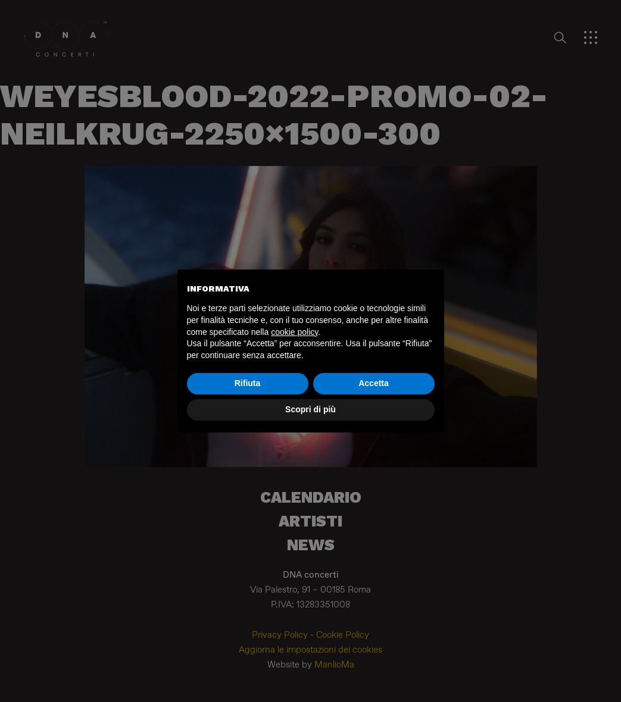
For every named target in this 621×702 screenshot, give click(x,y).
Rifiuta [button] (248, 383)
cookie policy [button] (294, 332)
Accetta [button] (373, 383)
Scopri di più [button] (310, 409)
